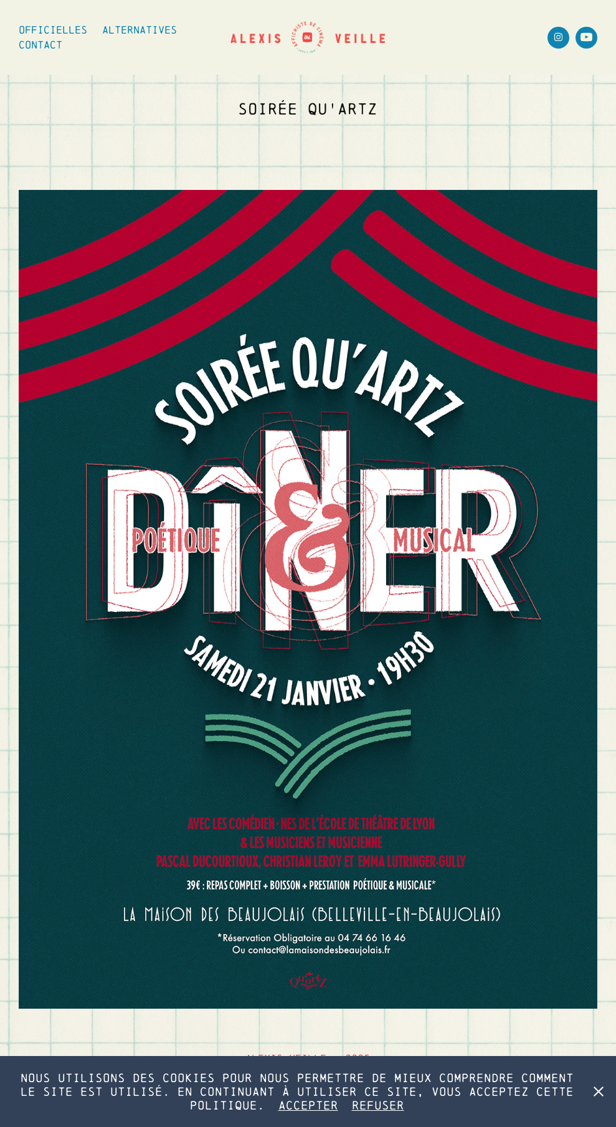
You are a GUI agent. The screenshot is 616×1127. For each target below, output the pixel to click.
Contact (40, 44)
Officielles (53, 29)
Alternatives (139, 29)
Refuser (378, 1105)
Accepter (308, 1105)
